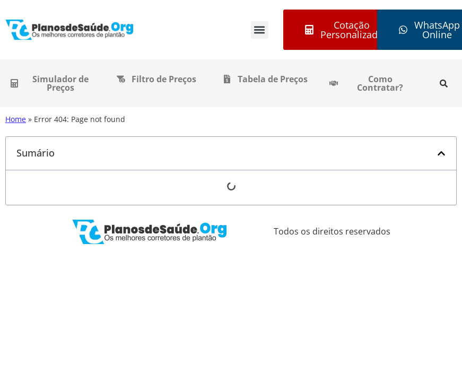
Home (15, 119)
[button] (259, 30)
